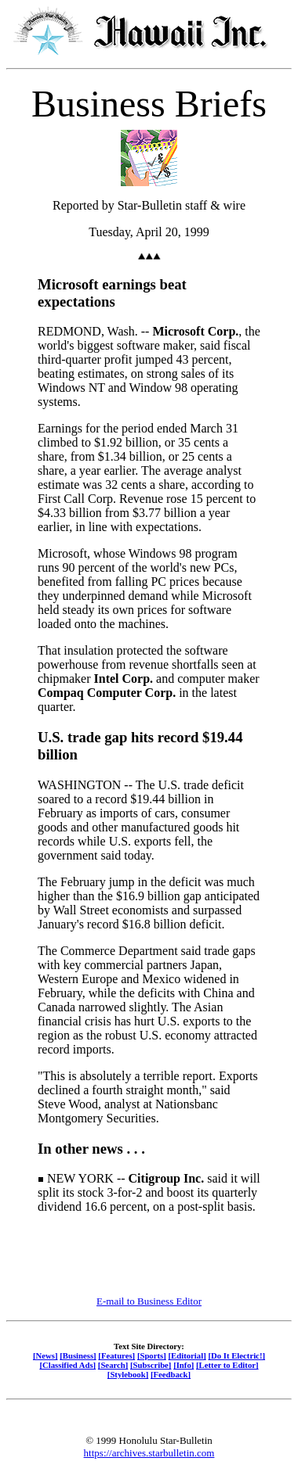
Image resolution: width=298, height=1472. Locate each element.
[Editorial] (186, 1355)
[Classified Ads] (67, 1365)
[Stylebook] (127, 1374)
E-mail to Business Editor (149, 1301)
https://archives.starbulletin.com (149, 1453)
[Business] (78, 1355)
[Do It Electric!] (236, 1355)
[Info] (183, 1365)
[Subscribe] (150, 1365)
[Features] (116, 1355)
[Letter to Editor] (227, 1365)
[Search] (113, 1365)
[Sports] (151, 1355)
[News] (45, 1355)
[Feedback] (171, 1374)
